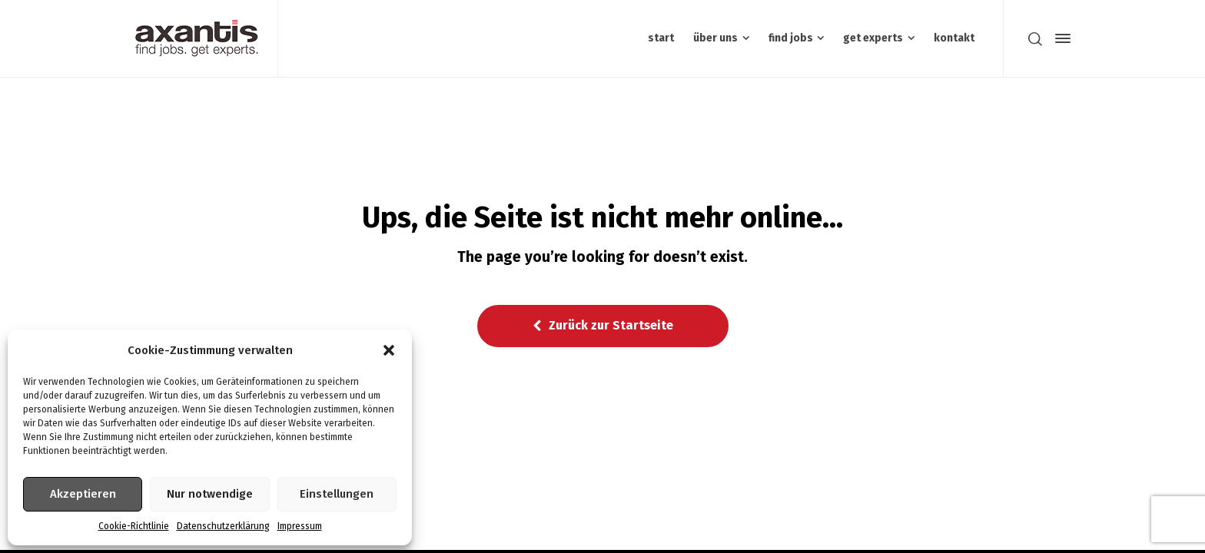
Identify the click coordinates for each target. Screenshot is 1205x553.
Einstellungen (336, 494)
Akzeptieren (83, 494)
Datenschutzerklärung (223, 526)
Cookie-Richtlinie (133, 526)
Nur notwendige (210, 494)
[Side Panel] (1059, 38)
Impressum (299, 526)
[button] (389, 350)
